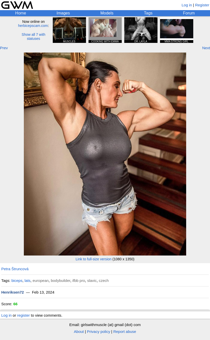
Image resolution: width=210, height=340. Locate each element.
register (23, 315)
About (79, 331)
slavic (92, 280)
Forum (189, 13)
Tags (148, 13)
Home (20, 13)
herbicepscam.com (33, 26)
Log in (187, 5)
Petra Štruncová (15, 269)
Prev (4, 48)
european (40, 280)
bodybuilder (60, 280)
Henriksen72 (12, 292)
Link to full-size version (94, 259)
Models (107, 13)
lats (27, 280)
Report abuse (124, 331)
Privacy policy (98, 331)
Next (206, 48)
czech (104, 280)
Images (63, 13)
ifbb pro (78, 280)
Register (202, 5)
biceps (16, 280)
